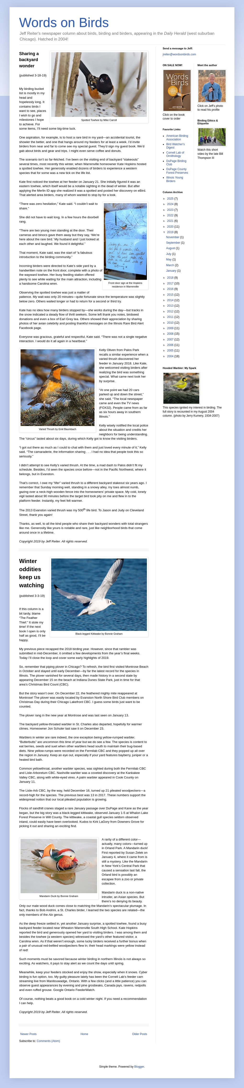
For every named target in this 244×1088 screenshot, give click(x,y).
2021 (170, 221)
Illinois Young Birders (174, 179)
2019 (170, 232)
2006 (170, 345)
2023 (170, 210)
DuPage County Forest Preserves (177, 170)
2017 (170, 283)
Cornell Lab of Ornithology (175, 154)
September (173, 242)
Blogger (139, 1066)
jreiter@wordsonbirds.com (179, 54)
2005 (170, 350)
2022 (170, 215)
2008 (170, 333)
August (171, 248)
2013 (170, 305)
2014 (170, 300)
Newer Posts (28, 1034)
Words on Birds (64, 22)
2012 (170, 311)
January (171, 270)
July (169, 254)
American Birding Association (177, 137)
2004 (170, 356)
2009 (170, 328)
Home (84, 1034)
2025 (170, 198)
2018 (170, 277)
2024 (170, 204)
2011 (170, 317)
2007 (170, 339)
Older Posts (139, 1034)
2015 (170, 294)
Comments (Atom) (48, 1041)
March (170, 265)
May (169, 259)
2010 (170, 322)
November (173, 237)
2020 (170, 226)
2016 (170, 289)
